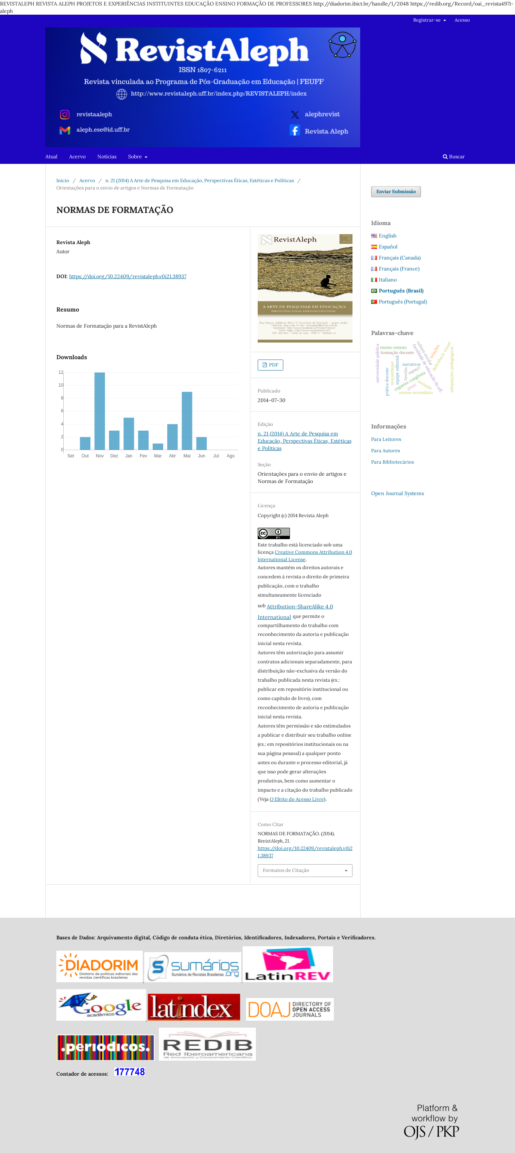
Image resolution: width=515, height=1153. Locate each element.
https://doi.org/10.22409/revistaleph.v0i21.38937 (127, 276)
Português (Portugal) (403, 301)
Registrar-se (427, 20)
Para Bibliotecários (392, 462)
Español (388, 246)
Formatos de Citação (286, 870)
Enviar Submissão (396, 191)
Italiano (388, 279)
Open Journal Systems (397, 493)
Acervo (77, 156)
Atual (51, 156)
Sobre (135, 156)
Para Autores (385, 450)
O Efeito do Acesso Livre (297, 799)
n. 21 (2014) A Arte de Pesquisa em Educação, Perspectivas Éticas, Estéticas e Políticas (199, 180)
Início (62, 180)
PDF (273, 365)
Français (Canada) (400, 257)
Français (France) (399, 268)
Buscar (454, 156)
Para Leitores (386, 439)
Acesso (462, 20)
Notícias (106, 156)
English (387, 235)
